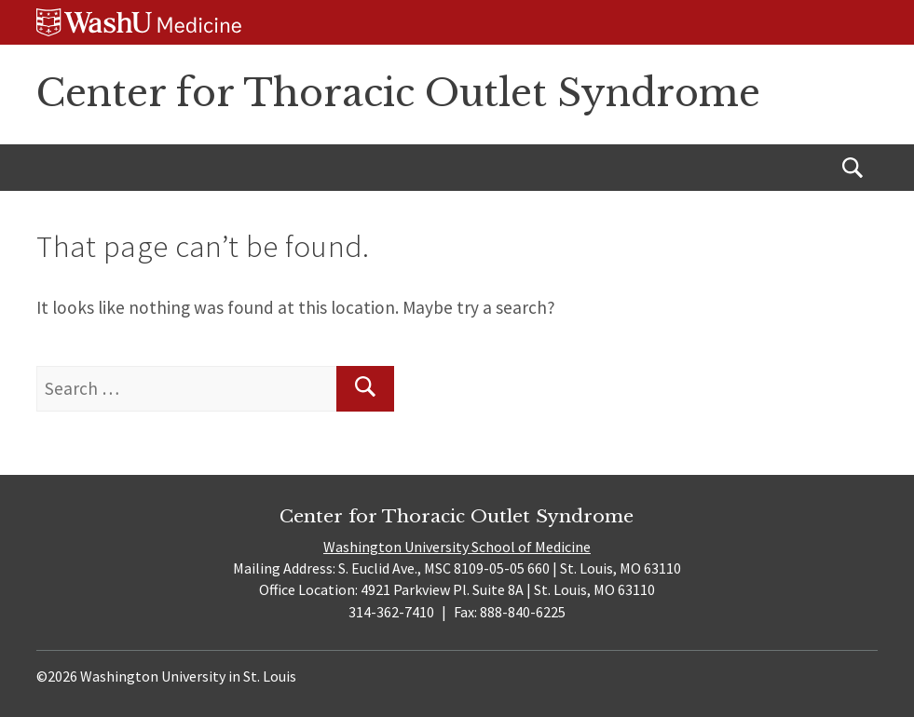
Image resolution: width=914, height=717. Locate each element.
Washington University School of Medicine (457, 546)
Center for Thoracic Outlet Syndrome (398, 93)
